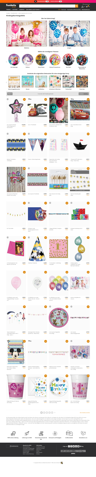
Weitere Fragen (26, 452)
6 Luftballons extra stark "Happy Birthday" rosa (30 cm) (12, 299)
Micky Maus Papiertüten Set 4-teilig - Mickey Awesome (12, 368)
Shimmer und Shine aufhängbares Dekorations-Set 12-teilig (77, 368)
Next (89, 62)
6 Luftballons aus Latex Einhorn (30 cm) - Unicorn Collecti (33, 299)
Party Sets (82, 89)
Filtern (9, 93)
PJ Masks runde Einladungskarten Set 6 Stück (33, 230)
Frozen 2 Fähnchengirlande (34, 159)
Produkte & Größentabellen (28, 449)
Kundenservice (14, 446)
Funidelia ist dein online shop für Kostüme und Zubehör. (11, 6)
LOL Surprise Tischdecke (33, 193)
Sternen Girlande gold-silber (76, 194)
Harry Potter (41, 67)
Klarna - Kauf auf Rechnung (28, 453)
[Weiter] (55, 412)
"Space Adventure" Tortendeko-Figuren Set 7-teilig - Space (12, 333)
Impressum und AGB (40, 448)
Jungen (69, 48)
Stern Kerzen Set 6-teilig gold (54, 194)
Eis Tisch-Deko (10, 228)
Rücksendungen (26, 451)
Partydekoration (14, 13)
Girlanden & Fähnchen (54, 89)
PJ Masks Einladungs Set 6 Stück (76, 229)
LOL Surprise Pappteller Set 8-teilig (54, 332)
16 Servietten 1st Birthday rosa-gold (55, 263)
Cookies (37, 451)
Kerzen (27, 89)
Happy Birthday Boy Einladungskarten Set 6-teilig (33, 403)
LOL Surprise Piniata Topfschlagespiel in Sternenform (11, 126)
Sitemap (38, 453)
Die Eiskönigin (14, 67)
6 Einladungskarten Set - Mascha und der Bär (12, 263)
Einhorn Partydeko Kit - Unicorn (76, 298)
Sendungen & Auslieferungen (28, 448)
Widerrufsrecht (39, 452)
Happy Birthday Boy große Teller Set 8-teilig (55, 402)
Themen (8, 9)
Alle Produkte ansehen (85, 412)
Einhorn (28, 67)
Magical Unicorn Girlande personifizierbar (55, 367)
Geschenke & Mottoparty (33, 9)
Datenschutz (38, 449)
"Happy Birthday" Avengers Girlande (55, 229)
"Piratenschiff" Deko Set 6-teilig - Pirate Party (76, 160)
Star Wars (68, 67)
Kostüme (14, 9)
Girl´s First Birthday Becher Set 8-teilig (75, 402)
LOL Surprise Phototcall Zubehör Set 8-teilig (12, 194)
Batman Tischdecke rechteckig (11, 160)
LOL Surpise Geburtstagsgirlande (75, 332)
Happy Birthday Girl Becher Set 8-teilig (13, 402)
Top (59, 9)
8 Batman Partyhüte (32, 263)
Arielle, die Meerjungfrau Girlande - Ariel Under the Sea (34, 368)
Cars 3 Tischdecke (32, 124)
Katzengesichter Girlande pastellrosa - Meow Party (33, 332)
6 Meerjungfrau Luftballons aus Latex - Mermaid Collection (76, 264)
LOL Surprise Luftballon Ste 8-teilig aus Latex (55, 125)
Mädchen (26, 48)
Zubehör (21, 9)
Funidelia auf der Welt (40, 447)
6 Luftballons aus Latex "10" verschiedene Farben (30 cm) (55, 299)
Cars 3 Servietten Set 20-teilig (76, 125)
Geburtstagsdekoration (14, 89)
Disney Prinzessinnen (55, 67)
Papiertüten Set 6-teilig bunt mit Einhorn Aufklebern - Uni (54, 161)
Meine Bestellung (26, 447)
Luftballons (41, 89)
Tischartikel (68, 89)
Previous (6, 62)
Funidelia (8, 13)
